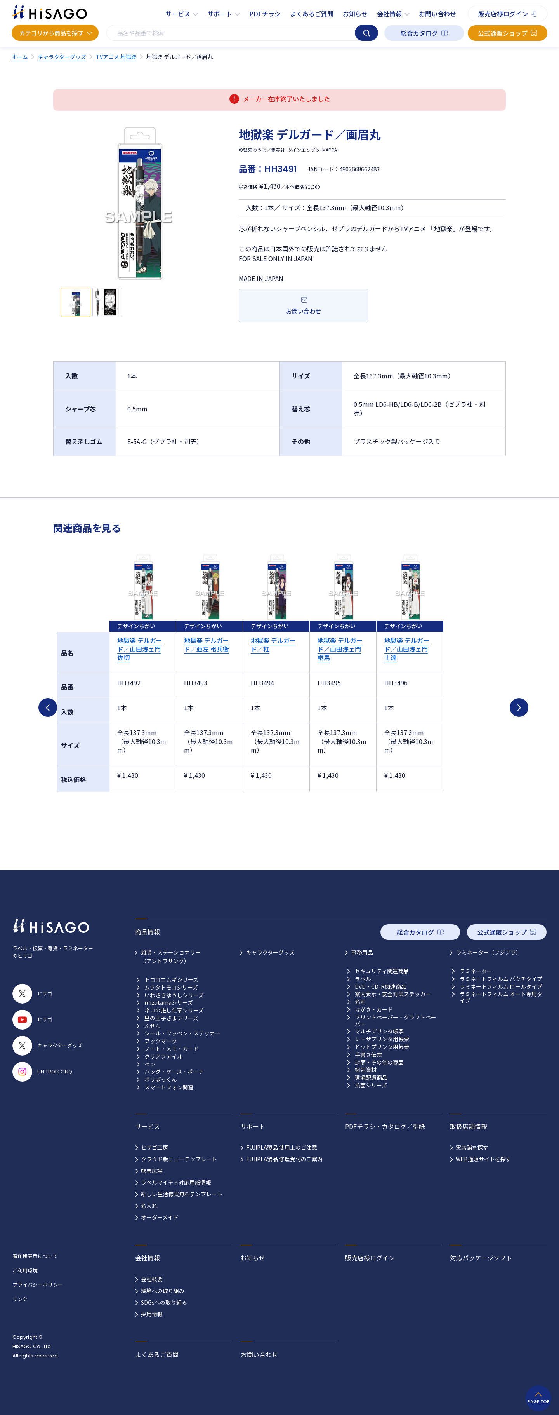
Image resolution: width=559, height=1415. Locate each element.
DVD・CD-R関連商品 (380, 986)
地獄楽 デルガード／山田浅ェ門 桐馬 (340, 649)
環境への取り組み (162, 1291)
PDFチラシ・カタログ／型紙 (385, 1126)
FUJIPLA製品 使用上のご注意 (281, 1147)
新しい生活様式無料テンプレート (181, 1194)
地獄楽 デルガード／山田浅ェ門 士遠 (406, 649)
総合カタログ (419, 33)
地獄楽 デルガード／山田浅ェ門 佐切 (139, 649)
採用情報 (152, 1314)
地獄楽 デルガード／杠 (273, 644)
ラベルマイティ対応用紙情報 (176, 1182)
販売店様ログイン (503, 13)
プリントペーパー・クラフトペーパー (395, 1020)
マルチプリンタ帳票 (379, 1031)
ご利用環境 (25, 1270)
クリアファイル (163, 1056)
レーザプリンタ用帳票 (382, 1039)
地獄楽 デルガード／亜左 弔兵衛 (206, 644)
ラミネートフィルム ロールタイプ (501, 986)
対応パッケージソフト (481, 1257)
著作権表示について (35, 1256)
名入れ (149, 1205)
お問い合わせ (437, 13)
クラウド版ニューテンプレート (179, 1159)
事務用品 (362, 952)
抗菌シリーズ (371, 1085)
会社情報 (389, 13)
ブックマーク (160, 1041)
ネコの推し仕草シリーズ (174, 1010)
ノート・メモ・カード (171, 1049)
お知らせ (355, 13)
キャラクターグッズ (270, 952)
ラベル (363, 979)
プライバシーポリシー (37, 1284)
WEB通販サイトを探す (483, 1159)
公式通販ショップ (503, 33)
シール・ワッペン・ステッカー (182, 1033)
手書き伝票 (368, 1054)
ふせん (152, 1026)
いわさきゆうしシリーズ (174, 995)
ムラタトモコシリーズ (171, 987)
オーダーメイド (160, 1217)
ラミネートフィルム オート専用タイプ (501, 997)
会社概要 (152, 1279)
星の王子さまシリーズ (171, 1018)
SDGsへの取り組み (164, 1302)
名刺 (360, 1002)
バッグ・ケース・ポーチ (174, 1071)
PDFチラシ (265, 13)
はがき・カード (374, 1009)
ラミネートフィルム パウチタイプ (501, 979)
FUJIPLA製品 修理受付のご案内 (284, 1159)
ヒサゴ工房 (154, 1147)
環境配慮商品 (371, 1077)
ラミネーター (476, 971)
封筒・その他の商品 (379, 1062)
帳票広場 (152, 1171)
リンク (20, 1299)
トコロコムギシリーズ (171, 979)
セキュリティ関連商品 (382, 971)
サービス (177, 13)
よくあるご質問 (311, 13)
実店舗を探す (472, 1147)
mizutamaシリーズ (168, 1002)
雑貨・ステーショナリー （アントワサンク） (171, 956)
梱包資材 (366, 1069)
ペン (149, 1064)
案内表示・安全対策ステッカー (393, 994)
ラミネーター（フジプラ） (488, 952)
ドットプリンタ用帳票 (382, 1047)
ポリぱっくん (160, 1079)
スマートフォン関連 (168, 1087)
